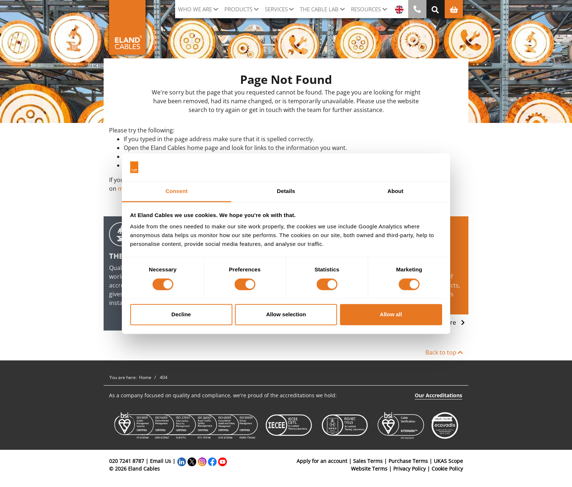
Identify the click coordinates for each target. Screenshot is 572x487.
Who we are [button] (195, 9)
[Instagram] (202, 460)
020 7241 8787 (126, 460)
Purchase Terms (408, 460)
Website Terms (369, 468)
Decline (181, 315)
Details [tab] (286, 191)
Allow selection (286, 315)
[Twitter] (192, 460)
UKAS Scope (448, 460)
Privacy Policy (409, 468)
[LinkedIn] (181, 460)
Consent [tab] (177, 191)
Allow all (391, 315)
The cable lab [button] (319, 9)
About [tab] (395, 191)
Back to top (444, 352)
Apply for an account (322, 460)
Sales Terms (368, 460)
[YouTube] (222, 460)
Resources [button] (366, 9)
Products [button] (238, 9)
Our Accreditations (438, 395)
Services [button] (276, 9)
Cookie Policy (447, 468)
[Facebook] (212, 460)
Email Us (160, 460)
